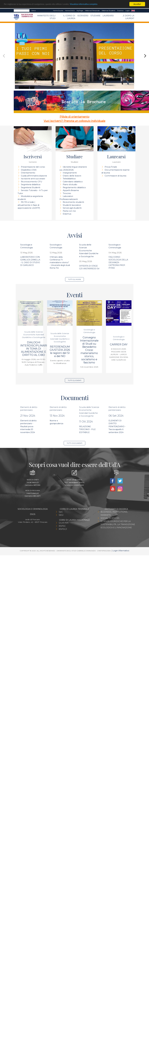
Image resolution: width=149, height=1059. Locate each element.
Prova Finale (111, 167)
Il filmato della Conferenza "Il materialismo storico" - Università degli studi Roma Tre (60, 262)
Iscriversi (82, 15)
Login (127, 10)
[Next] (145, 56)
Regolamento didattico (74, 187)
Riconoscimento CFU (31, 181)
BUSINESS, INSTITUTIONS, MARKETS (114, 513)
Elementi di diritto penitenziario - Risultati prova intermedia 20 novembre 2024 (28, 426)
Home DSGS (70, 10)
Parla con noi (69, 211)
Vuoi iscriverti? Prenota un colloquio (67, 120)
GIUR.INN (63, 523)
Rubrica (120, 10)
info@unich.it (77, 480)
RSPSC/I (63, 529)
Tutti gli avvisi (74, 279)
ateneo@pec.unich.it (76, 482)
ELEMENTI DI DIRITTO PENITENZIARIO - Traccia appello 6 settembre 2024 (117, 426)
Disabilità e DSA (28, 170)
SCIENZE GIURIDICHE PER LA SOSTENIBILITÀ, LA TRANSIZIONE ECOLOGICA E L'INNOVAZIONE (118, 524)
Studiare (95, 15)
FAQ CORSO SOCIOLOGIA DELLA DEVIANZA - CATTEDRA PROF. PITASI (118, 262)
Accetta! (137, 4)
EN (133, 10)
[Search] (21, 10)
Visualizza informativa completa (86, 4)
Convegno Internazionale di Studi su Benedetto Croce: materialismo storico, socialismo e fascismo (89, 350)
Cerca (33, 10)
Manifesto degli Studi (46, 17)
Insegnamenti (70, 172)
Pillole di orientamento (74, 116)
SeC (61, 512)
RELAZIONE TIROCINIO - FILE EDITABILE (87, 429)
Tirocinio (67, 193)
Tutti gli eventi (74, 380)
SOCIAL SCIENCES (110, 518)
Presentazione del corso (33, 167)
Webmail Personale (92, 10)
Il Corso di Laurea (69, 17)
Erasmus (67, 214)
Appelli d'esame (71, 190)
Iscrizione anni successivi (33, 178)
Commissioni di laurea (115, 175)
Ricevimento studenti (73, 202)
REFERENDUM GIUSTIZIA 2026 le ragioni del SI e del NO (60, 351)
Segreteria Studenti (30, 187)
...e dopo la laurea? (128, 17)
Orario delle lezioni (72, 175)
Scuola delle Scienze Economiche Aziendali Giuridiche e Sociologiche (88, 250)
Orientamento (28, 172)
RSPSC (62, 526)
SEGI (61, 515)
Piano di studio (70, 184)
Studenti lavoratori (72, 205)
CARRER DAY (119, 344)
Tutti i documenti (74, 443)
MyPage (80, 10)
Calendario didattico (73, 181)
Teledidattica (69, 178)
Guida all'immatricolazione (34, 175)
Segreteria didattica (30, 184)
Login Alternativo (120, 550)
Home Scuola (58, 10)
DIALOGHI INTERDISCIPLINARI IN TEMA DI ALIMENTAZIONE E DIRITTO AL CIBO (33, 348)
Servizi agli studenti (72, 208)
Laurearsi (108, 15)
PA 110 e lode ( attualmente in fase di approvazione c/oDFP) (29, 205)
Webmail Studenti (108, 10)
